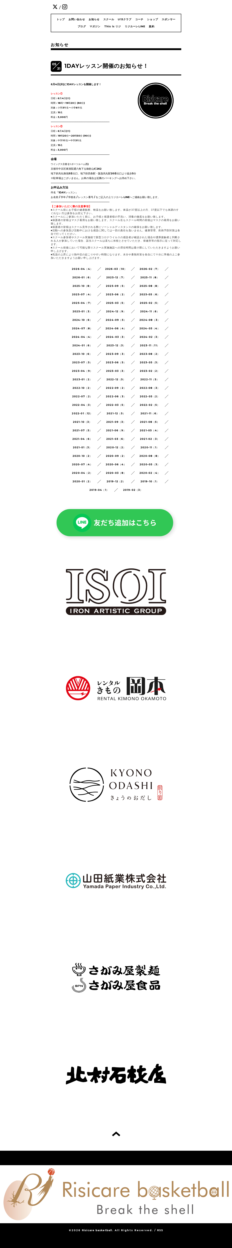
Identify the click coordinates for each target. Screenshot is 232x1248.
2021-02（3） (150, 439)
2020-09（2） (116, 456)
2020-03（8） (116, 473)
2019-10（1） (149, 481)
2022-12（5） (116, 379)
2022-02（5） (150, 405)
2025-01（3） (82, 311)
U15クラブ (124, 19)
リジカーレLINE (135, 26)
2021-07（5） (82, 430)
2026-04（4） (82, 269)
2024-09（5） (116, 320)
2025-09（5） (116, 286)
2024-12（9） (116, 311)
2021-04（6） (82, 439)
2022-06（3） (116, 396)
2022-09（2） (116, 388)
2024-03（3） (116, 337)
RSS (160, 1230)
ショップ (152, 19)
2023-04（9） (82, 371)
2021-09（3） (116, 422)
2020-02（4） (149, 473)
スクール (108, 19)
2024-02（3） (150, 337)
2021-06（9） (116, 430)
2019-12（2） (116, 481)
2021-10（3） (82, 422)
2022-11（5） (149, 379)
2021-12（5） (116, 413)
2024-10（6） (82, 320)
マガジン (95, 26)
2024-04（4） (82, 337)
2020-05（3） (150, 464)
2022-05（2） (150, 396)
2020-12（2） (116, 447)
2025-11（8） (149, 277)
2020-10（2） (82, 456)
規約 (151, 26)
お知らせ (94, 19)
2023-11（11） (150, 345)
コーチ (139, 19)
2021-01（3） (82, 447)
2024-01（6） (82, 345)
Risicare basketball (97, 1230)
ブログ (82, 26)
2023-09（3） (116, 354)
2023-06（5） (116, 362)
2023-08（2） (150, 354)
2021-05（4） (150, 430)
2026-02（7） (150, 269)
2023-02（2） (150, 371)
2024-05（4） (149, 328)
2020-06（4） (116, 464)
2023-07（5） (82, 362)
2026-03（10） (116, 269)
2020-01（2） (82, 481)
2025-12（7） (116, 277)
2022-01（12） (82, 413)
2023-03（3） (116, 371)
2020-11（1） (149, 447)
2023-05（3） (150, 362)
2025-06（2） (116, 294)
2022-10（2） (82, 388)
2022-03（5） (116, 405)
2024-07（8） (82, 328)
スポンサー (168, 19)
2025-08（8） (150, 286)
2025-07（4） (82, 294)
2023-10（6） (82, 354)
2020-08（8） (149, 456)
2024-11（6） (150, 311)
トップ (61, 19)
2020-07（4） (82, 464)
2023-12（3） (116, 345)
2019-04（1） (99, 490)
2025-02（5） (150, 303)
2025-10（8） (82, 286)
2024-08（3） (149, 320)
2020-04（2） (82, 473)
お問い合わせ (77, 19)
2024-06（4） (116, 328)
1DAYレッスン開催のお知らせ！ (106, 66)
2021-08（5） (150, 422)
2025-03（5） (116, 303)
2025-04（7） (82, 303)
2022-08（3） (150, 388)
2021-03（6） (116, 439)
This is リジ (112, 26)
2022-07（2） (82, 396)
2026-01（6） (82, 277)
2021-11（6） (149, 413)
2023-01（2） (82, 379)
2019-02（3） (133, 490)
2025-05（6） (150, 294)
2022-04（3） (82, 405)
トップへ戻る (116, 1134)
